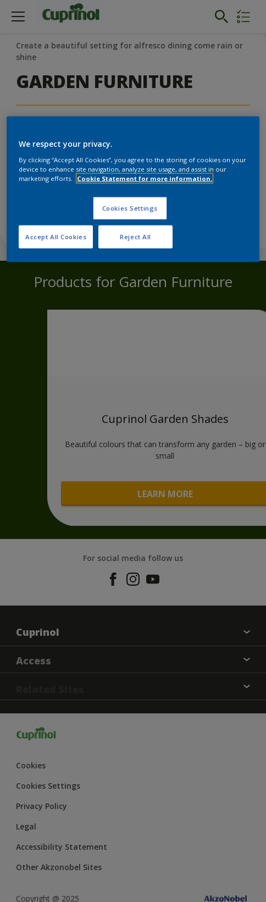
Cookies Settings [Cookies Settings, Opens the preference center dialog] (130, 208)
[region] (133, 189)
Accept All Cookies (55, 236)
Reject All (135, 236)
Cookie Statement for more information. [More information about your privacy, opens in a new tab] (144, 178)
